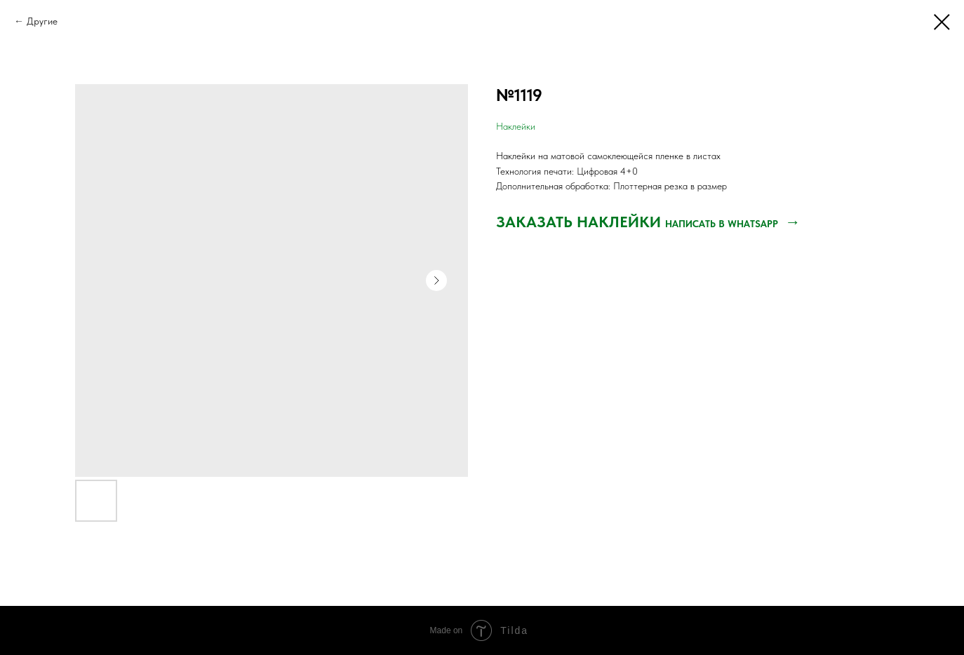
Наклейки (515, 126)
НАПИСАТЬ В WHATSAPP (723, 223)
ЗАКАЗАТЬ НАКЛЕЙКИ (580, 221)
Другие (42, 21)
